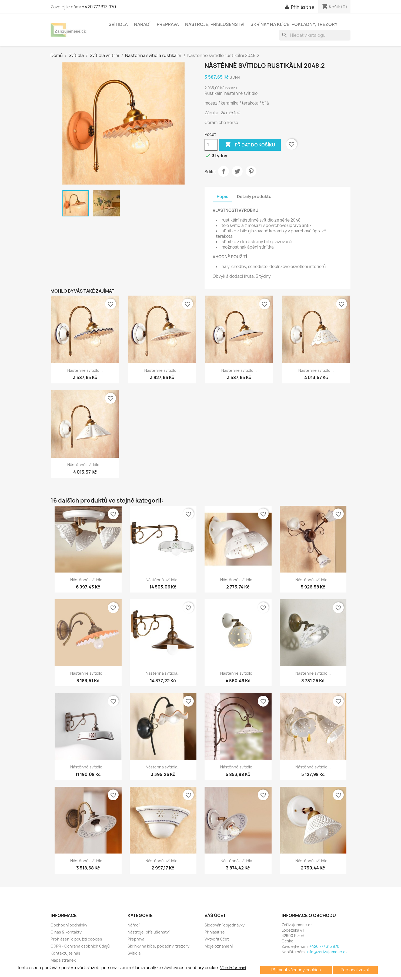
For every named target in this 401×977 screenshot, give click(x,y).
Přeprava (168, 24)
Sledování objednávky (225, 925)
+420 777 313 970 (99, 7)
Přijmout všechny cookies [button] (296, 970)
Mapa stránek (63, 960)
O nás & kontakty (66, 932)
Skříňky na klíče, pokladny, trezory (293, 24)
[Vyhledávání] (314, 35)
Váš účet (215, 915)
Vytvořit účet (217, 939)
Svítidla (118, 24)
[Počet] (211, 145)
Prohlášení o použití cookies (76, 939)
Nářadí (142, 24)
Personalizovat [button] (355, 970)
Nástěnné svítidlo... (85, 370)
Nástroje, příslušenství (214, 24)
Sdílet (223, 171)
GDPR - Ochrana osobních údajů (80, 946)
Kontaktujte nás (65, 953)
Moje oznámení (219, 946)
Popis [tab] (222, 196)
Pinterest (251, 171)
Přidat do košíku (250, 144)
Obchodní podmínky (69, 925)
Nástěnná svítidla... (163, 579)
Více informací (233, 967)
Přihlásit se (215, 932)
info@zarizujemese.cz (326, 951)
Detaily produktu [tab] (254, 196)
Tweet (237, 171)
